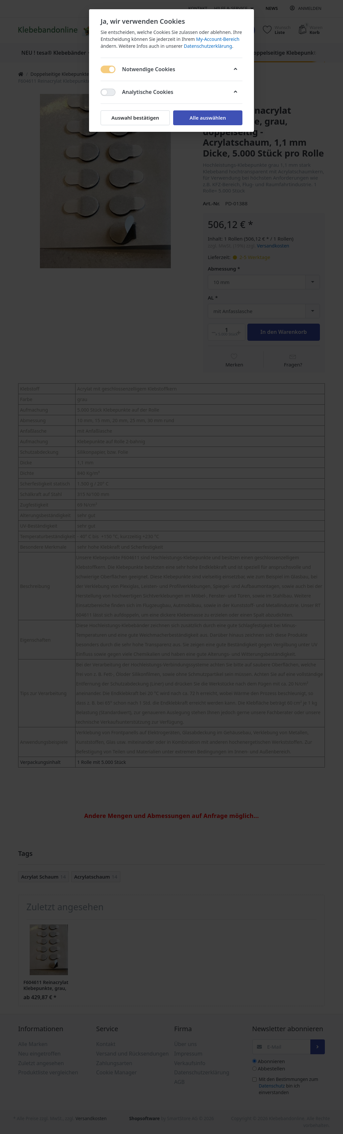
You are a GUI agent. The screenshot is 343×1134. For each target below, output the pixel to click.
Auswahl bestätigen (135, 117)
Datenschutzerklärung (208, 46)
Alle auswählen (208, 117)
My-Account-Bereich (217, 39)
